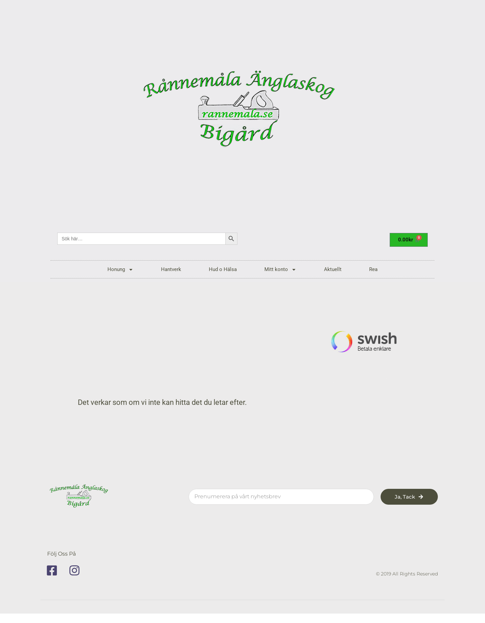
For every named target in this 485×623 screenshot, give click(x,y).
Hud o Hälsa (223, 269)
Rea (373, 269)
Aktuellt (333, 269)
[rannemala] (242, 111)
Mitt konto (280, 269)
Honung (120, 269)
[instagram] (77, 570)
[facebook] (54, 570)
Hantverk (171, 269)
